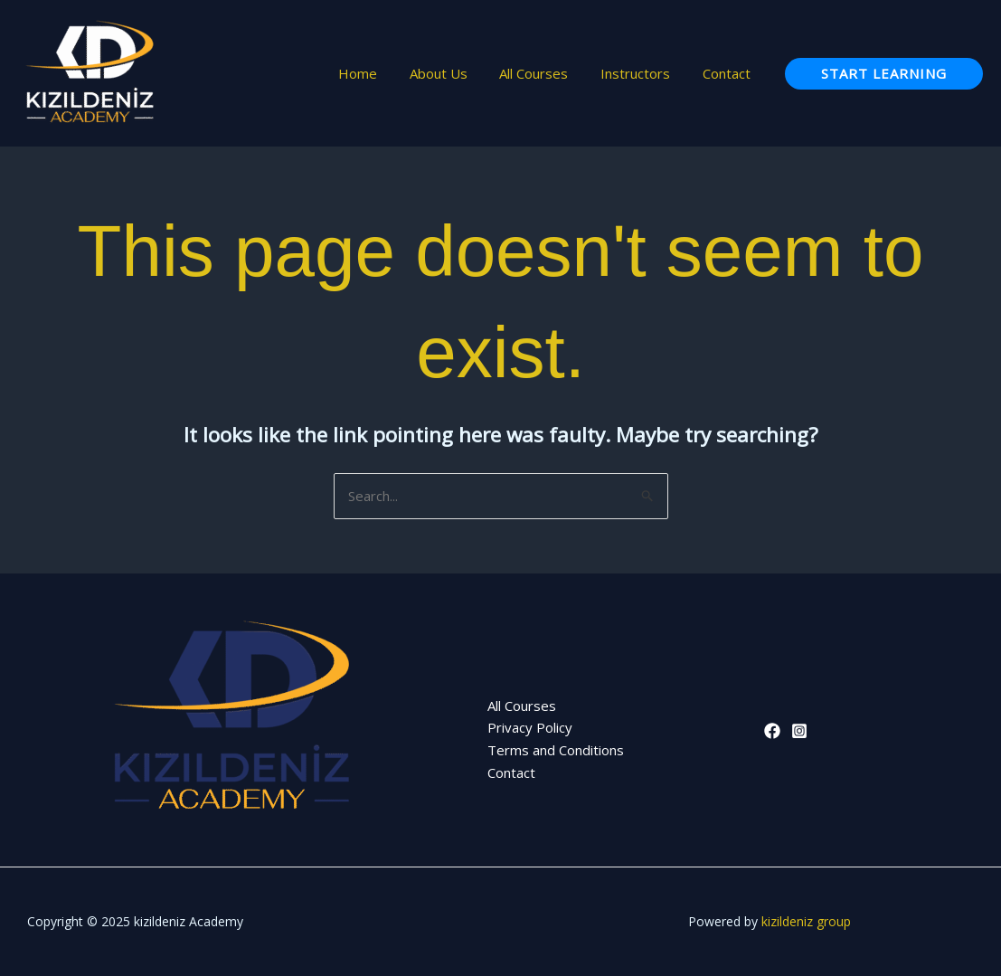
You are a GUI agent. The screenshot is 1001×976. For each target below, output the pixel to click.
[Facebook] (772, 731)
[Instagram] (799, 731)
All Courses (547, 73)
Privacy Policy (529, 727)
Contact (729, 73)
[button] (884, 74)
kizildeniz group (806, 921)
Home (381, 73)
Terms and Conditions (555, 750)
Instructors (643, 73)
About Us (457, 73)
